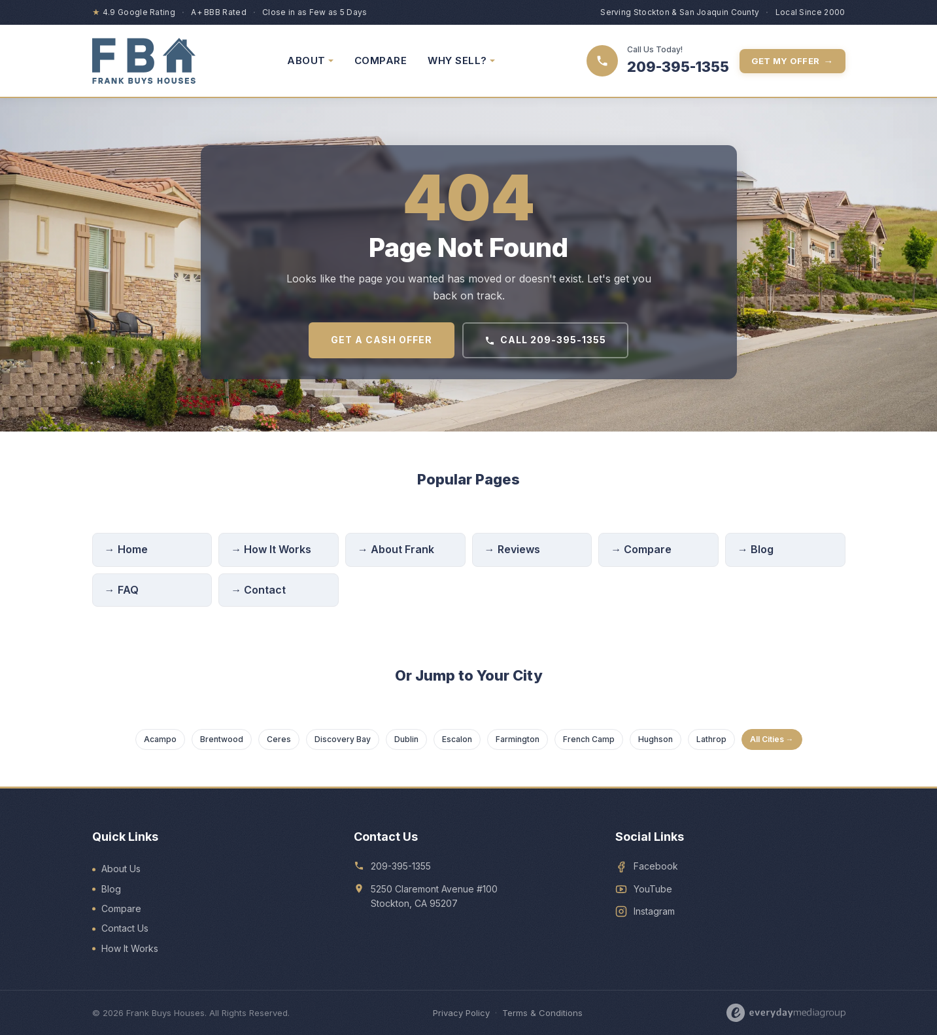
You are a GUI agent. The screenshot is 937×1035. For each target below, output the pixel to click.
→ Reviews (512, 549)
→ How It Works (271, 549)
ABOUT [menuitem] (310, 60)
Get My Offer (792, 61)
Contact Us (124, 928)
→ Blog (756, 549)
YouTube (653, 888)
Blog (111, 888)
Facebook (656, 866)
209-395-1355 (401, 866)
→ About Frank (396, 549)
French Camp (589, 739)
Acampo (160, 739)
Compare (121, 908)
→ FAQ (122, 589)
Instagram (654, 911)
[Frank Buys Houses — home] (144, 61)
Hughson (655, 739)
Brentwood (221, 739)
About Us (121, 868)
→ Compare (641, 549)
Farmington (517, 739)
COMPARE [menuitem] (380, 60)
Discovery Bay (343, 739)
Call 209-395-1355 (545, 339)
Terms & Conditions (542, 1013)
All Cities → (772, 739)
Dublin (406, 739)
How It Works (129, 948)
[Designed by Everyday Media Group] (785, 1013)
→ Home (126, 549)
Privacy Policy (461, 1013)
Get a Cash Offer (381, 339)
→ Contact (258, 589)
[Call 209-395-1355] (658, 60)
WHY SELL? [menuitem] (461, 60)
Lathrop (711, 739)
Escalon (457, 739)
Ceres (279, 739)
